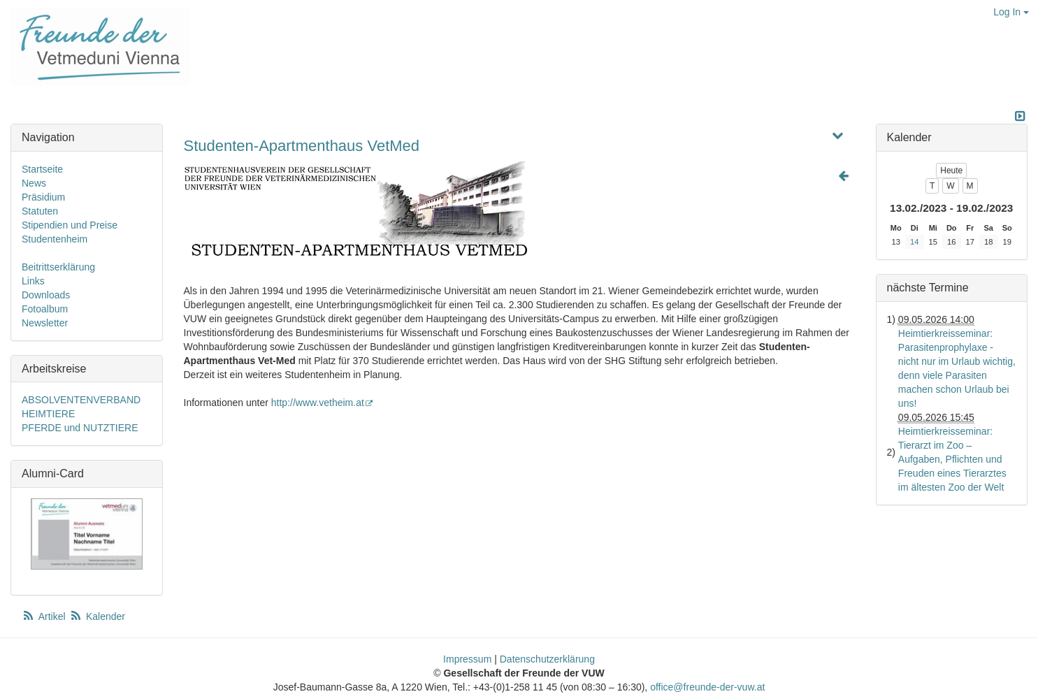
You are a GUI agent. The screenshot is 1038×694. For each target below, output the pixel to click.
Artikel (45, 616)
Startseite (42, 169)
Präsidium (43, 197)
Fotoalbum (45, 309)
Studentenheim (54, 239)
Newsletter (45, 322)
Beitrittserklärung (58, 267)
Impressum (467, 659)
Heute (951, 170)
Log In (1011, 11)
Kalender (97, 616)
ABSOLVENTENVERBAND (81, 399)
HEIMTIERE (48, 413)
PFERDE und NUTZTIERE (80, 427)
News (34, 183)
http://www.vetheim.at (322, 402)
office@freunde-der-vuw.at (707, 687)
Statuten (40, 211)
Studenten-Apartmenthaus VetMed (302, 145)
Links (33, 281)
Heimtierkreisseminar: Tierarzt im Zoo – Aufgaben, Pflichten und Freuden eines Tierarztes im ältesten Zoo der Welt (952, 459)
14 (914, 242)
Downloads (46, 295)
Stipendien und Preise (69, 225)
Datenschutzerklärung (547, 659)
